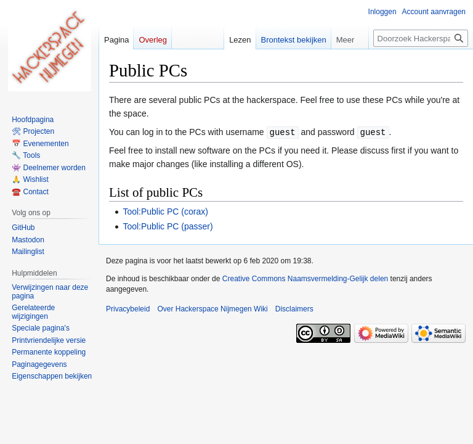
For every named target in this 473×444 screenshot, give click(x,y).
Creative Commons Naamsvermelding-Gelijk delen (305, 278)
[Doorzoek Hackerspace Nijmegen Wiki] (420, 38)
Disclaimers (294, 308)
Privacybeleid (128, 308)
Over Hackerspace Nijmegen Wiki (212, 308)
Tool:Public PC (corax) (165, 211)
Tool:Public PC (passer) (167, 226)
